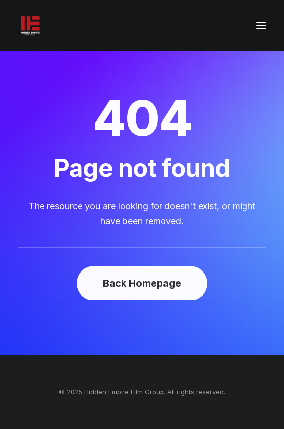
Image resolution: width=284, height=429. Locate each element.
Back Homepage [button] (142, 283)
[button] (261, 25)
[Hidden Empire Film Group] (30, 25)
